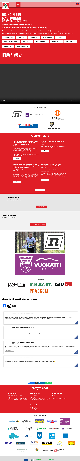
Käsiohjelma (33, 37)
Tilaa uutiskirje (70, 41)
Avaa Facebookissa (9, 321)
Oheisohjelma (26, 41)
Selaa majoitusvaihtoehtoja (38, 224)
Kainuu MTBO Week (22, 46)
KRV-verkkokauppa (41, 41)
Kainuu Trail (7, 46)
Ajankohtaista (8, 37)
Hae (18, 4)
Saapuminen (60, 37)
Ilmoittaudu (21, 37)
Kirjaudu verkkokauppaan (74, 1)
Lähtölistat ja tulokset (10, 41)
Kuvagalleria (55, 41)
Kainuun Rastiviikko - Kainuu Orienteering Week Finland (23, 313)
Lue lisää (17, 158)
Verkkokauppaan (41, 206)
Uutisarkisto (39, 190)
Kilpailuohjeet (47, 37)
